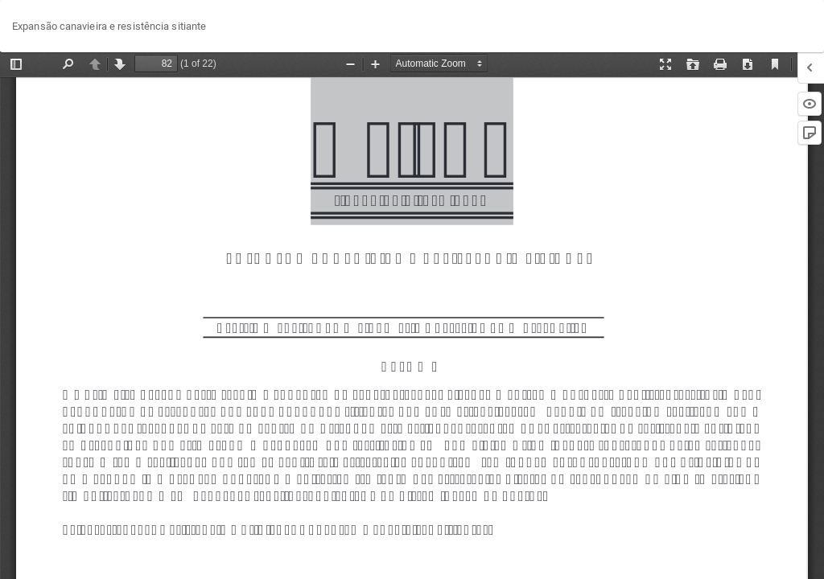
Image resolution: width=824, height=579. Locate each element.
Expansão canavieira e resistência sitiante (109, 26)
